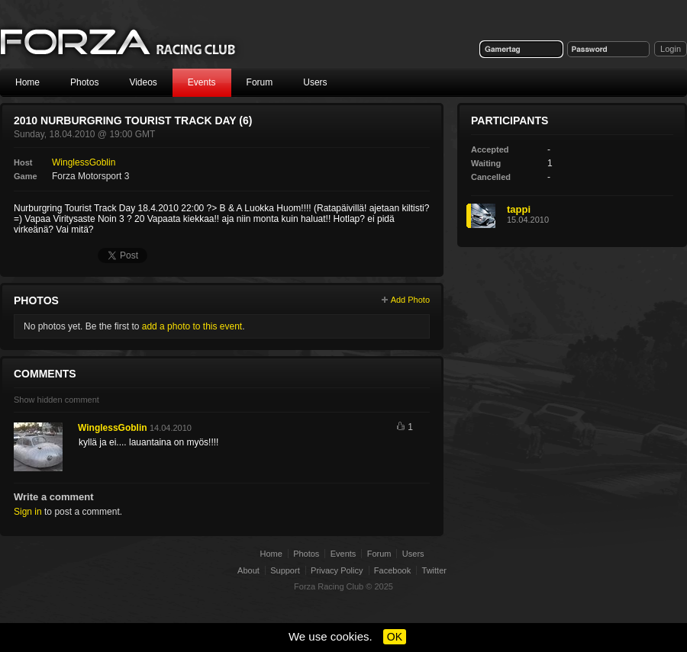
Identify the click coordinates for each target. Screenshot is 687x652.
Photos (84, 82)
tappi (519, 209)
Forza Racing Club (328, 586)
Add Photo (410, 299)
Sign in (28, 511)
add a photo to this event (192, 326)
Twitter (434, 570)
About (248, 570)
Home (27, 82)
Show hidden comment (56, 399)
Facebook (392, 570)
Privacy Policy (337, 570)
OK (394, 637)
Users (315, 82)
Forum (260, 82)
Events (202, 82)
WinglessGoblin (83, 162)
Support (285, 570)
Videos (142, 82)
